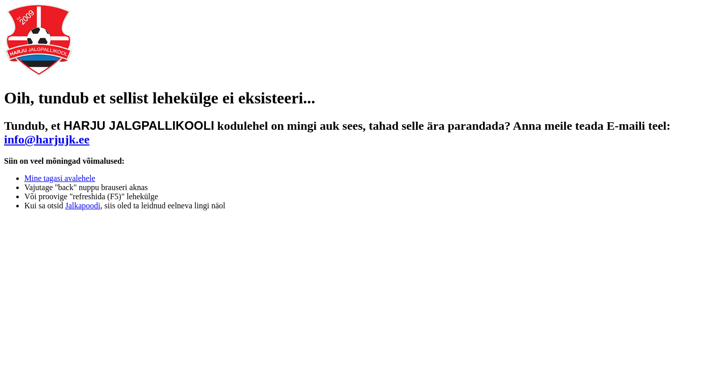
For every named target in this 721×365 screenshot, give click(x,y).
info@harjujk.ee (46, 139)
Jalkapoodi (82, 205)
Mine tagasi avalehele (59, 178)
